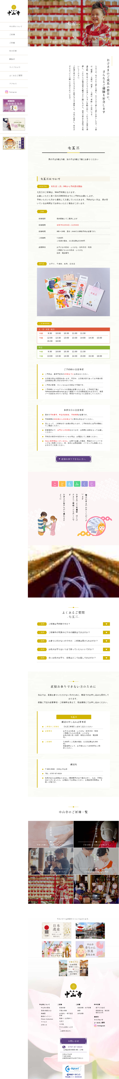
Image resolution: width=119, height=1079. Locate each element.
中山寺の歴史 (45, 1007)
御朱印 (96, 1017)
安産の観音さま (46, 1010)
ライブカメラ (98, 1020)
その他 (61, 1024)
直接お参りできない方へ (73, 458)
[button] (73, 1069)
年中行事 (97, 1004)
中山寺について (44, 1004)
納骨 (79, 1010)
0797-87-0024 (75, 1047)
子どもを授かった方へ (66, 1029)
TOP (39, 49)
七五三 (61, 1021)
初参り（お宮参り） (66, 1018)
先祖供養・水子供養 (84, 1007)
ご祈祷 (46, 49)
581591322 (78, 1077)
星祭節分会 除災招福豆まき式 (102, 1011)
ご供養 (78, 1004)
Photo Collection (47, 1019)
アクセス (44, 1022)
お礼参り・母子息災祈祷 (66, 1014)
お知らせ (44, 1025)
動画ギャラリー (46, 1016)
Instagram (99, 1026)
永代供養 (81, 1013)
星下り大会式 (100, 1007)
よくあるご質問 (99, 1022)
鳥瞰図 (43, 1013)
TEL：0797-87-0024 (53, 773)
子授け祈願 (63, 1010)
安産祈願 (62, 1007)
